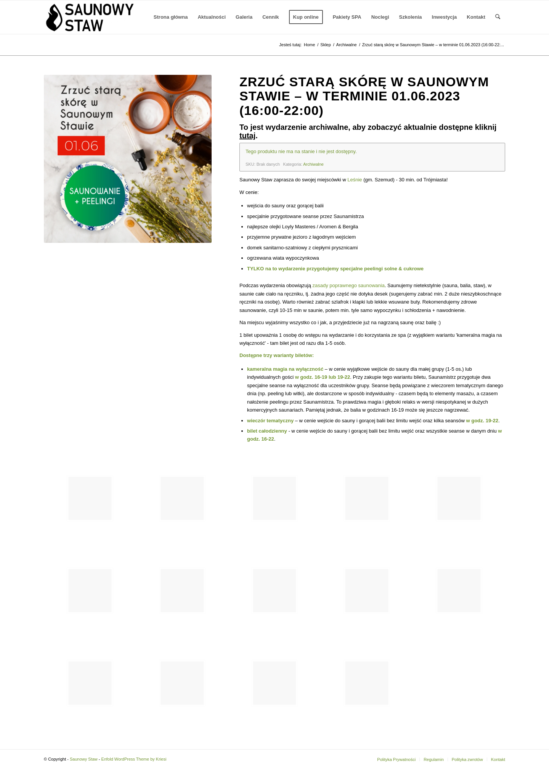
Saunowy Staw (84, 759)
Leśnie (354, 180)
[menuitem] (171, 17)
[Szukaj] (497, 17)
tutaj (247, 135)
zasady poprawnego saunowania (349, 285)
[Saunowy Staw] (90, 17)
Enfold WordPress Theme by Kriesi (134, 759)
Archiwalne (313, 164)
